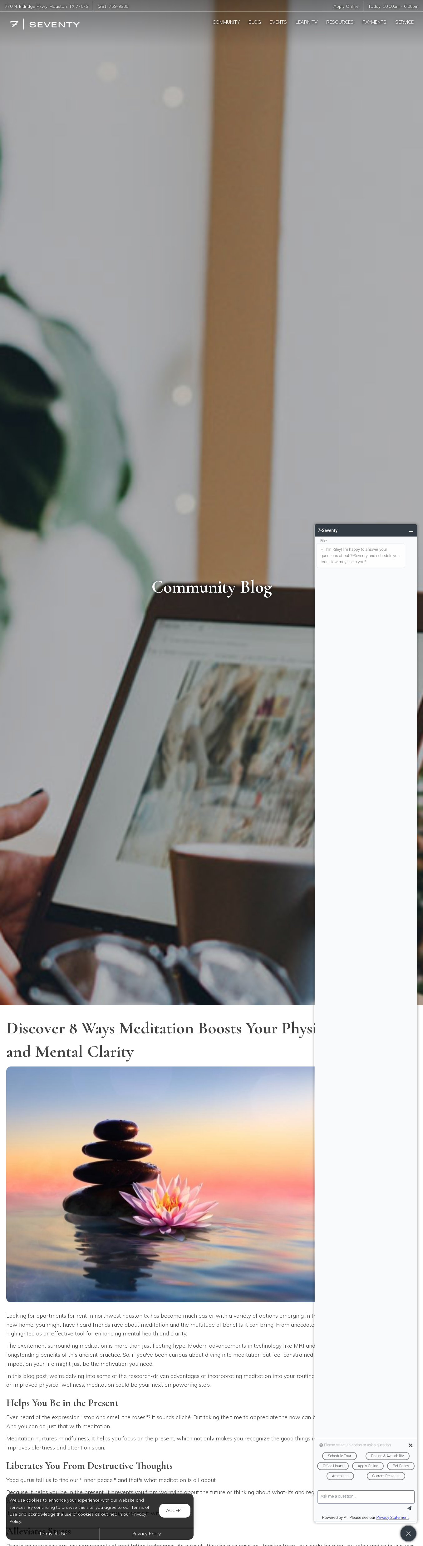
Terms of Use (53, 1534)
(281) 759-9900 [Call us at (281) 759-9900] (113, 6)
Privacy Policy (146, 1534)
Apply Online (346, 6)
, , (46, 6)
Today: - (393, 6)
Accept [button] (175, 1510)
